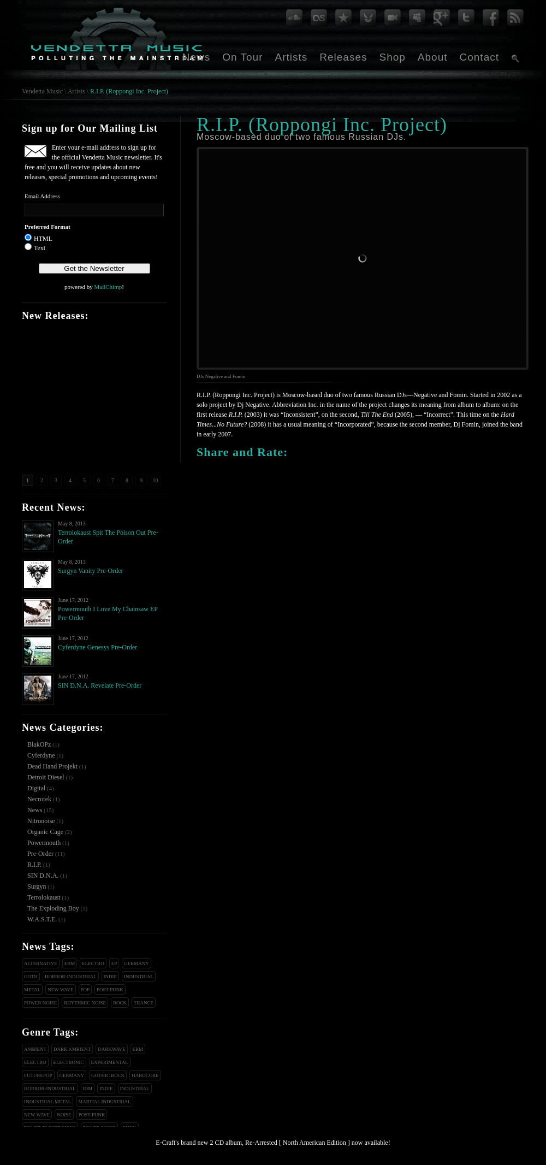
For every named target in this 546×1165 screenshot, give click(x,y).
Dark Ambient (72, 1049)
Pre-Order (40, 854)
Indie (110, 976)
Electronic (69, 1062)
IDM (88, 1088)
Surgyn (36, 886)
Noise (64, 1114)
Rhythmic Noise (85, 1003)
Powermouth (44, 843)
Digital (36, 788)
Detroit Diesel (45, 777)
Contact (479, 57)
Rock (120, 1003)
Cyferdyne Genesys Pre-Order (97, 647)
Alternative (40, 963)
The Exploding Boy (53, 908)
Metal (32, 989)
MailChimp (108, 286)
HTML (43, 239)
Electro (93, 963)
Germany (136, 963)
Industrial (138, 976)
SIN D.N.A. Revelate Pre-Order (99, 685)
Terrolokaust (43, 897)
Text (39, 248)
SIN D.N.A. (42, 875)
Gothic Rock (107, 1075)
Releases (343, 57)
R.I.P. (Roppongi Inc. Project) (129, 91)
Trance (143, 1003)
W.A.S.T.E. (42, 919)
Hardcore (145, 1075)
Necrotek (39, 799)
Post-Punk (110, 989)
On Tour (242, 57)
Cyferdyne (41, 755)
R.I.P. (34, 864)
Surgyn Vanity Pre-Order (90, 571)
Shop (392, 57)
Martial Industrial (104, 1101)
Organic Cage (45, 832)
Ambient (35, 1049)
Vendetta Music (42, 91)
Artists (291, 57)
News (196, 57)
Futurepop (38, 1075)
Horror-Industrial (71, 976)
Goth (31, 976)
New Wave (60, 989)
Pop (85, 989)
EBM (69, 963)
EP (114, 963)
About (433, 57)
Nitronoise (41, 821)
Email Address (42, 196)
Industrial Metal (47, 1101)
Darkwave (111, 1049)
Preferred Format (47, 226)
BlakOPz (39, 744)
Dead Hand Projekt (52, 766)
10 (155, 480)
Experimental (109, 1062)
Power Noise (40, 1003)
